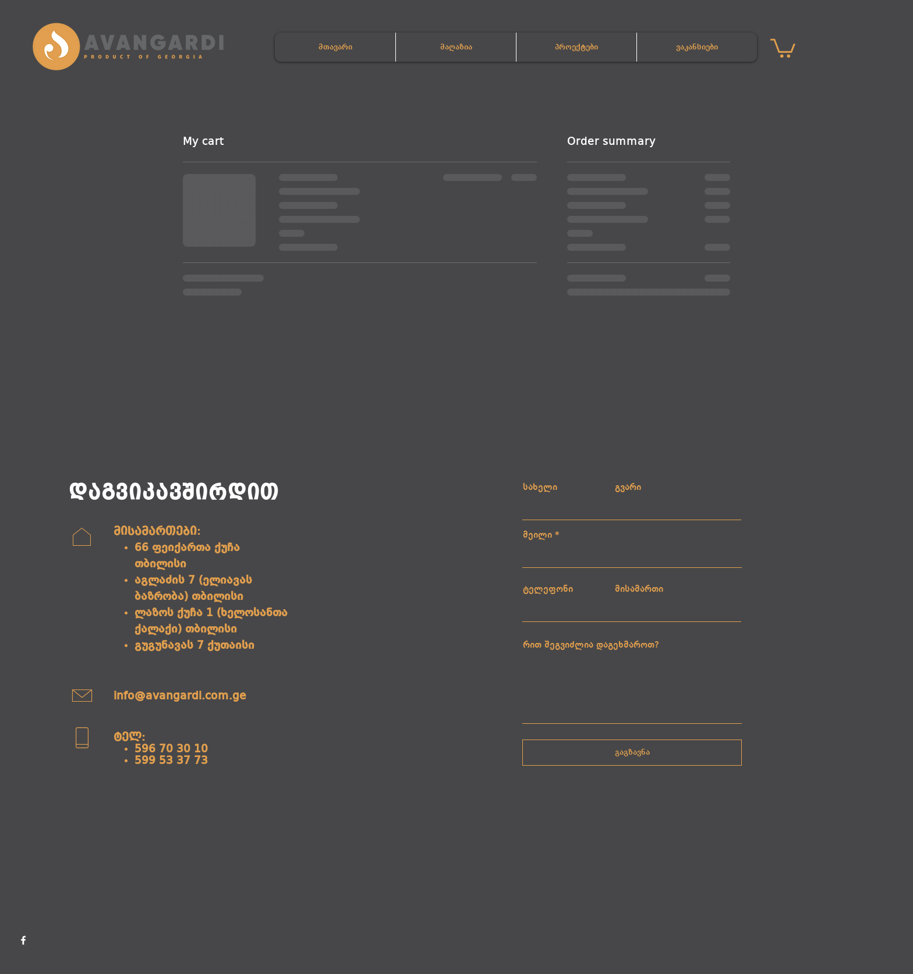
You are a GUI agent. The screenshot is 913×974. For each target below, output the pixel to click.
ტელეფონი (548, 589)
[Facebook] (23, 940)
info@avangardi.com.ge (180, 696)
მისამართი (639, 589)
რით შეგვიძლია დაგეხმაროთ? (591, 645)
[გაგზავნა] (632, 753)
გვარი (628, 487)
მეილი (537, 535)
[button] (782, 47)
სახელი (540, 487)
